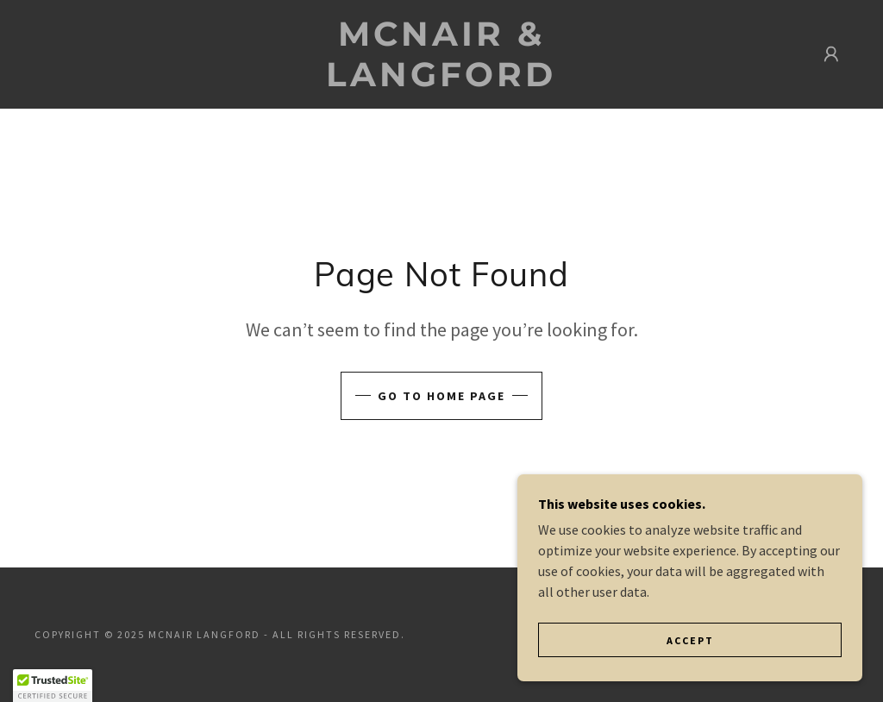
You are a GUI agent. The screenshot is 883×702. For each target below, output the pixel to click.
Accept (690, 640)
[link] (442, 81)
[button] (831, 54)
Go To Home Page (441, 396)
